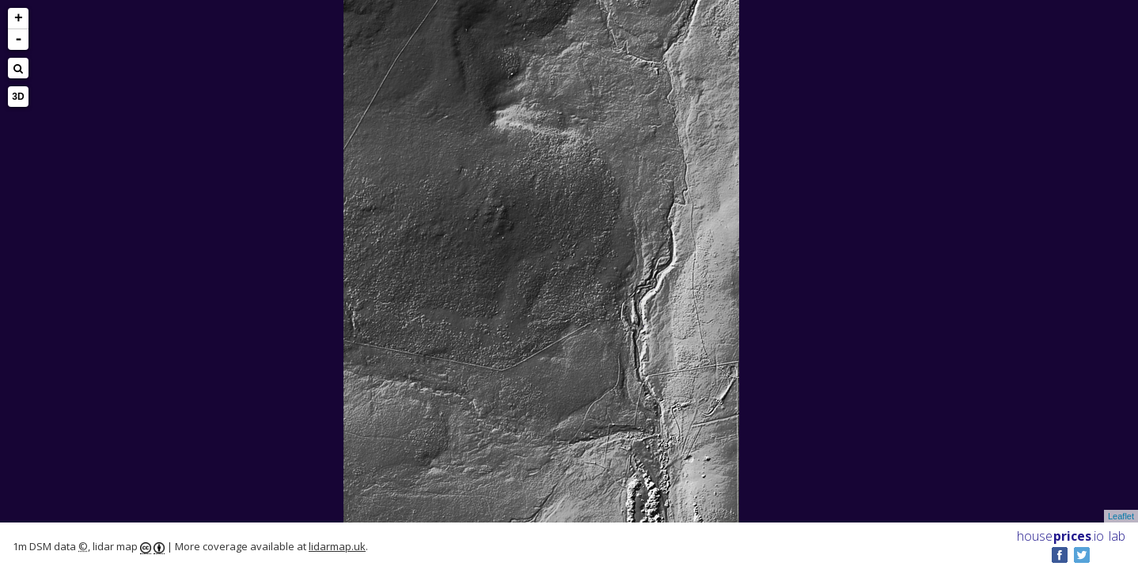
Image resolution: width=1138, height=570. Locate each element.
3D (18, 96)
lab (1117, 536)
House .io (1060, 536)
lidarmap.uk (337, 546)
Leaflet (1121, 516)
